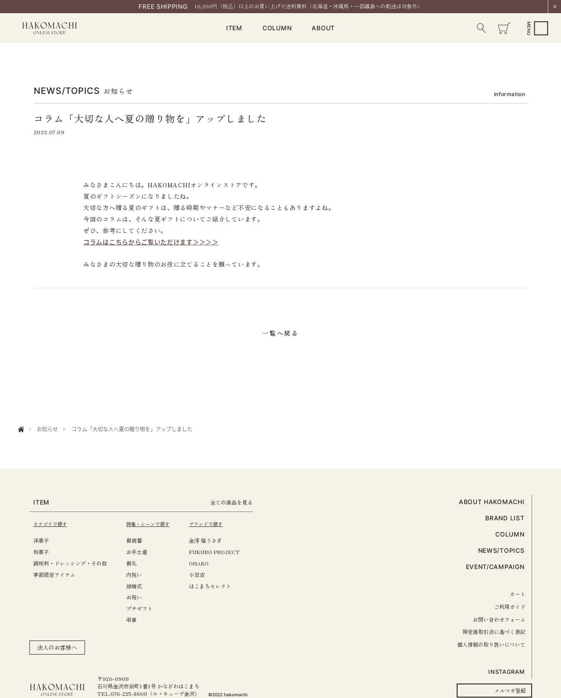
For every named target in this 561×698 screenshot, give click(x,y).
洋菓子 (41, 540)
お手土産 (141, 551)
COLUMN (277, 28)
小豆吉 (206, 574)
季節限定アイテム (54, 574)
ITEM (234, 28)
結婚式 (139, 586)
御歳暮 (139, 540)
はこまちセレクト (220, 586)
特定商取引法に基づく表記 (493, 631)
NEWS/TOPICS (501, 550)
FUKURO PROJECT (224, 551)
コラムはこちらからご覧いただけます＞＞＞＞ (151, 241)
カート (517, 594)
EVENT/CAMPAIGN (495, 566)
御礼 (136, 563)
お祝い (139, 597)
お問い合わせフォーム (499, 619)
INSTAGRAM (506, 671)
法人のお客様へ (57, 647)
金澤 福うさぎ (215, 540)
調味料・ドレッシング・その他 (70, 563)
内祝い (139, 574)
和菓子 (41, 551)
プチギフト (144, 608)
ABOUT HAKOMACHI (492, 501)
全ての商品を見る (244, 502)
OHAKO (208, 563)
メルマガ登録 (510, 690)
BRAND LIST (504, 518)
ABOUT (323, 28)
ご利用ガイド (509, 606)
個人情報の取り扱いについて (491, 644)
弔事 (136, 619)
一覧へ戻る (280, 333)
